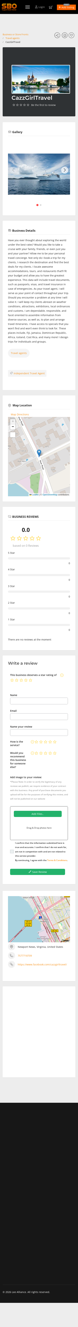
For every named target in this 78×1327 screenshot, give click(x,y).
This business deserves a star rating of (33, 675)
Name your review (21, 726)
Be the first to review (43, 105)
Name (13, 695)
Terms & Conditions (57, 860)
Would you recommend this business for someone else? (18, 760)
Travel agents (12, 38)
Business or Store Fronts (15, 34)
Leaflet (33, 494)
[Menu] (27, 7)
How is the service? (16, 743)
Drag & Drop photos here (39, 827)
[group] (39, 174)
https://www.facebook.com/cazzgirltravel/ (42, 964)
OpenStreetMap (49, 494)
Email (13, 710)
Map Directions (20, 414)
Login (40, 7)
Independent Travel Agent (27, 373)
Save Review (37, 872)
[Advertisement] (39, 1030)
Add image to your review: (26, 777)
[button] (66, 7)
